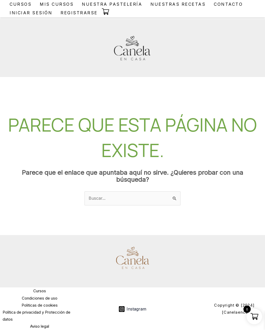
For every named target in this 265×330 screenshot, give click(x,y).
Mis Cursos (57, 4)
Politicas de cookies (40, 305)
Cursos (20, 4)
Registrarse (79, 12)
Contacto (228, 4)
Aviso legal (39, 326)
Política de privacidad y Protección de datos (36, 316)
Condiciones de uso (39, 298)
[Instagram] (132, 309)
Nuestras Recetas (178, 4)
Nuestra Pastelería (112, 4)
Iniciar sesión (31, 12)
